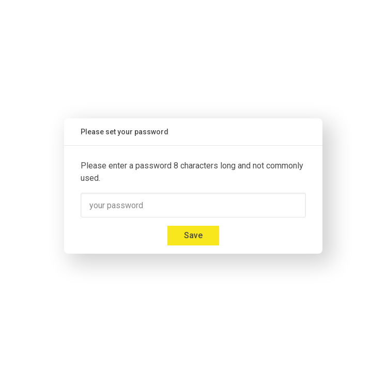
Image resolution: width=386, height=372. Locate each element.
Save (193, 235)
